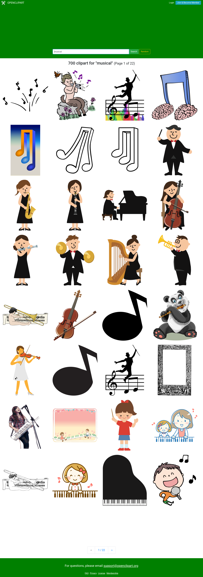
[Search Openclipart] (91, 51)
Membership (112, 573)
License (101, 573)
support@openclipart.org (120, 566)
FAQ (87, 573)
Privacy (93, 573)
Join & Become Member (188, 2)
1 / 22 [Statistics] (101, 550)
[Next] (112, 550)
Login (171, 2)
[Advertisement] (101, 27)
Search (134, 51)
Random (145, 51)
